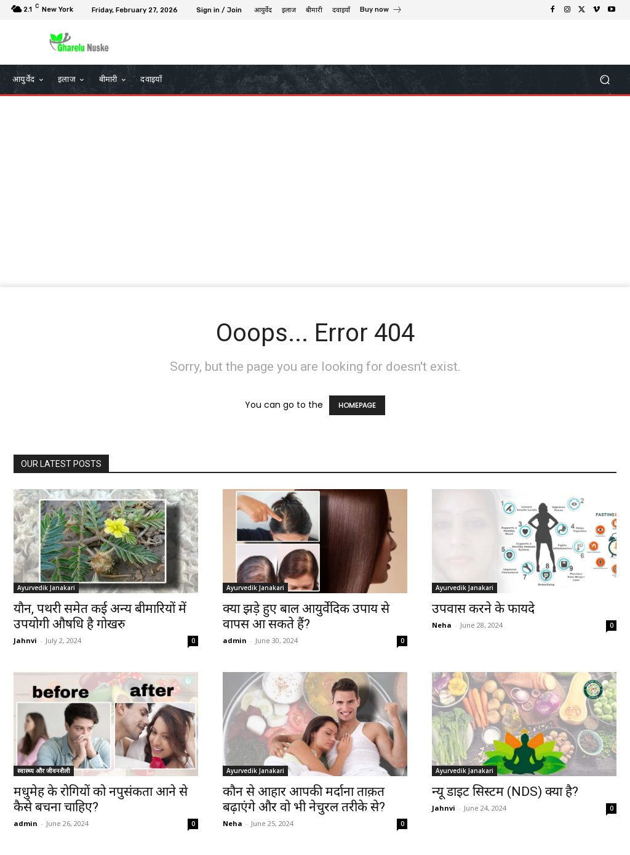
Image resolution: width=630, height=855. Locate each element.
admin (235, 640)
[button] (604, 79)
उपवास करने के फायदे (483, 608)
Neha (442, 625)
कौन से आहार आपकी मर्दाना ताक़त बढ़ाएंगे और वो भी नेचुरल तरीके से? (304, 799)
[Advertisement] (315, 194)
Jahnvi (25, 640)
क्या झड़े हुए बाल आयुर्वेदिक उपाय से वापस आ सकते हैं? (306, 616)
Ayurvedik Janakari (46, 587)
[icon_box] (381, 11)
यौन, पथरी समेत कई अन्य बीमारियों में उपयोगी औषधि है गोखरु (100, 616)
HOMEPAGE (357, 405)
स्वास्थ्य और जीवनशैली (43, 770)
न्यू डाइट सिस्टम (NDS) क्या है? (505, 791)
